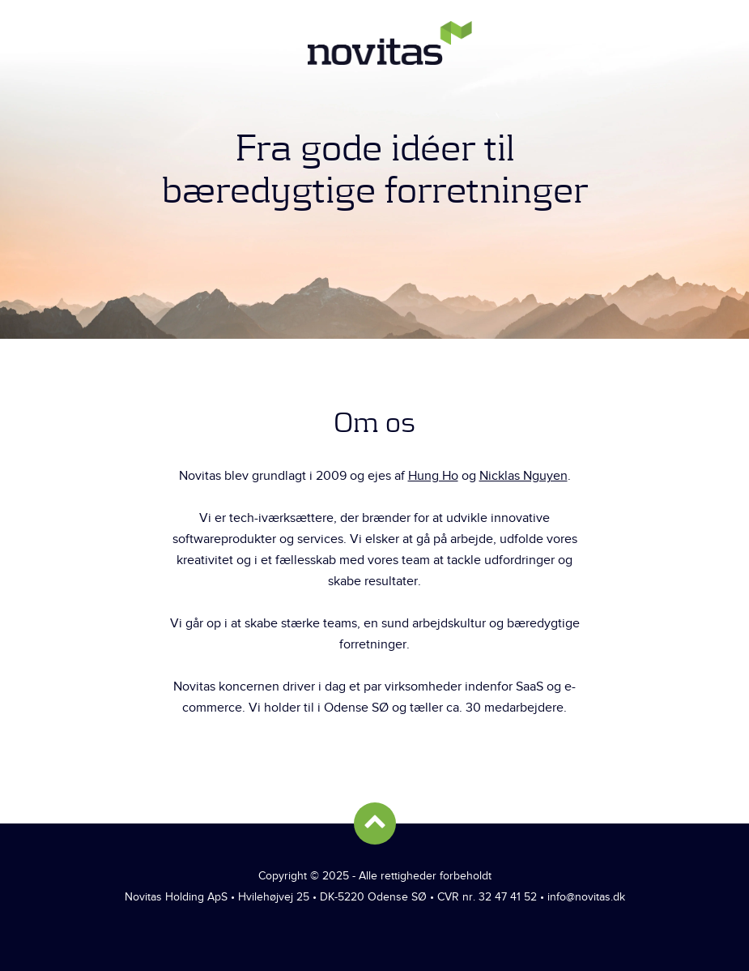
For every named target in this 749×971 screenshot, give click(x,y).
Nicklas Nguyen (523, 475)
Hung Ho (433, 475)
